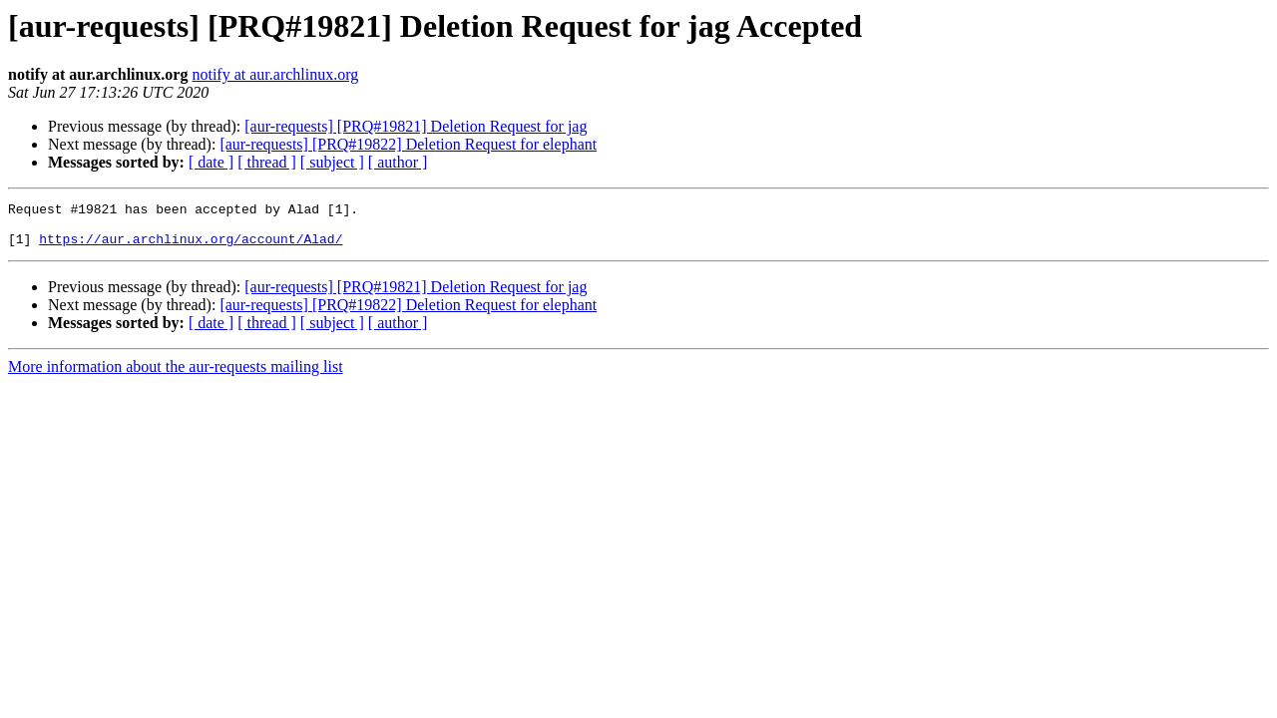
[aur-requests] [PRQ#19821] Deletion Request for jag (415, 126)
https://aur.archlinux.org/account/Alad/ (190, 247)
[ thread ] (266, 162)
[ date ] (211, 162)
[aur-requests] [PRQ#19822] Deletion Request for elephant (408, 144)
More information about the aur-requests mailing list (175, 375)
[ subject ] (332, 162)
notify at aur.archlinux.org (275, 74)
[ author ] (398, 162)
